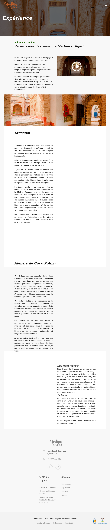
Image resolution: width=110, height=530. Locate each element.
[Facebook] (50, 467)
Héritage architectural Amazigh (47, 492)
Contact (64, 495)
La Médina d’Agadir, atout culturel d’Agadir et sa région (47, 499)
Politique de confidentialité (63, 523)
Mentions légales (43, 523)
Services (64, 491)
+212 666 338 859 (54, 459)
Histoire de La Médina (47, 487)
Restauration (66, 484)
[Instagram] (58, 467)
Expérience (65, 488)
